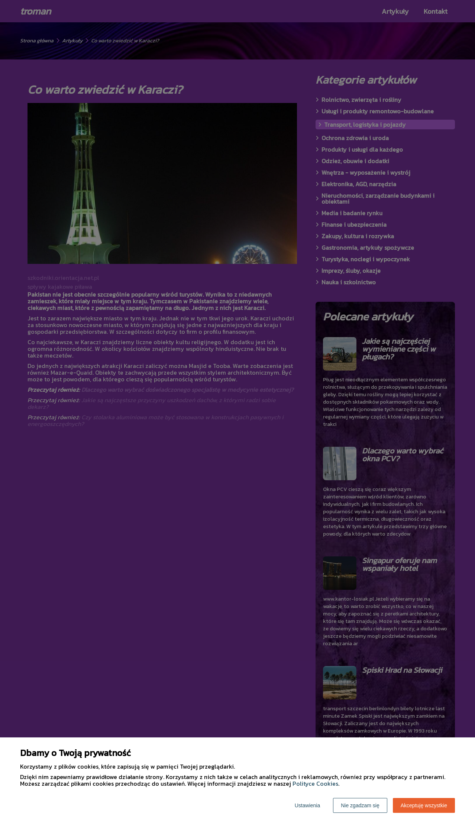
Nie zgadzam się (360, 805)
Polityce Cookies (315, 783)
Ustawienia (307, 805)
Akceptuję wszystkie (424, 805)
